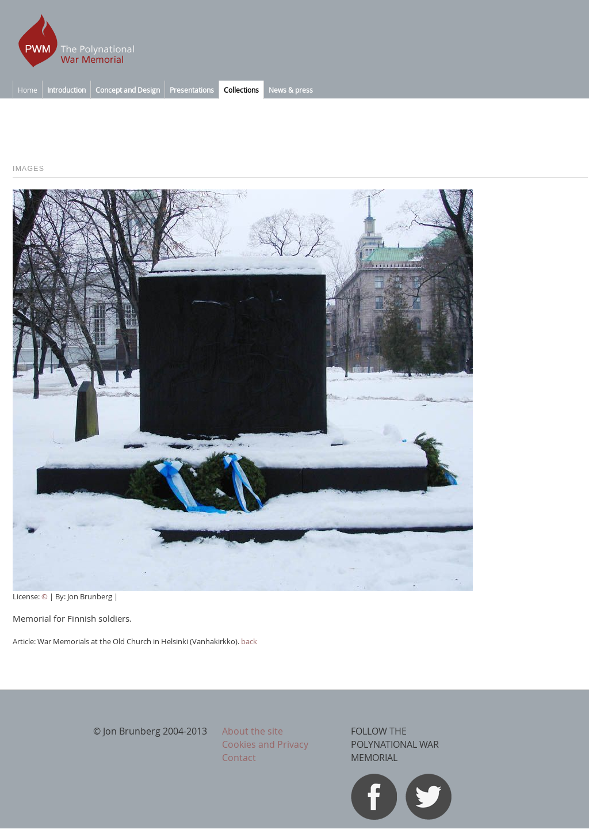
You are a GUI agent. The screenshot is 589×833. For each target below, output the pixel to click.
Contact (239, 757)
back (249, 641)
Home (27, 89)
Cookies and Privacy (265, 744)
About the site (252, 731)
